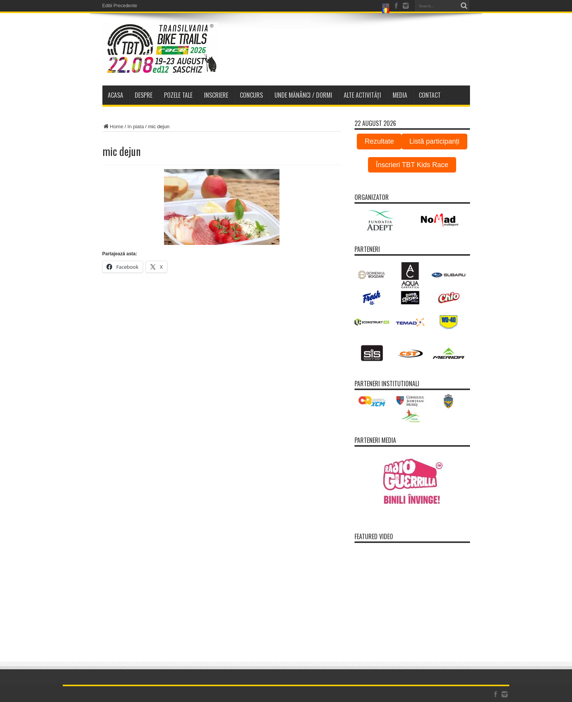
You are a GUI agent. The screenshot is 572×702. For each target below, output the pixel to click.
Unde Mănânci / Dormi (303, 95)
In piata (135, 126)
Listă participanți (434, 141)
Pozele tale (178, 95)
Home (113, 126)
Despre (143, 95)
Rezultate (379, 141)
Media (400, 95)
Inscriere (216, 95)
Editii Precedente (119, 5)
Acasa (115, 95)
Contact (430, 95)
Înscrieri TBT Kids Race (412, 165)
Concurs (251, 95)
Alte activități (362, 95)
